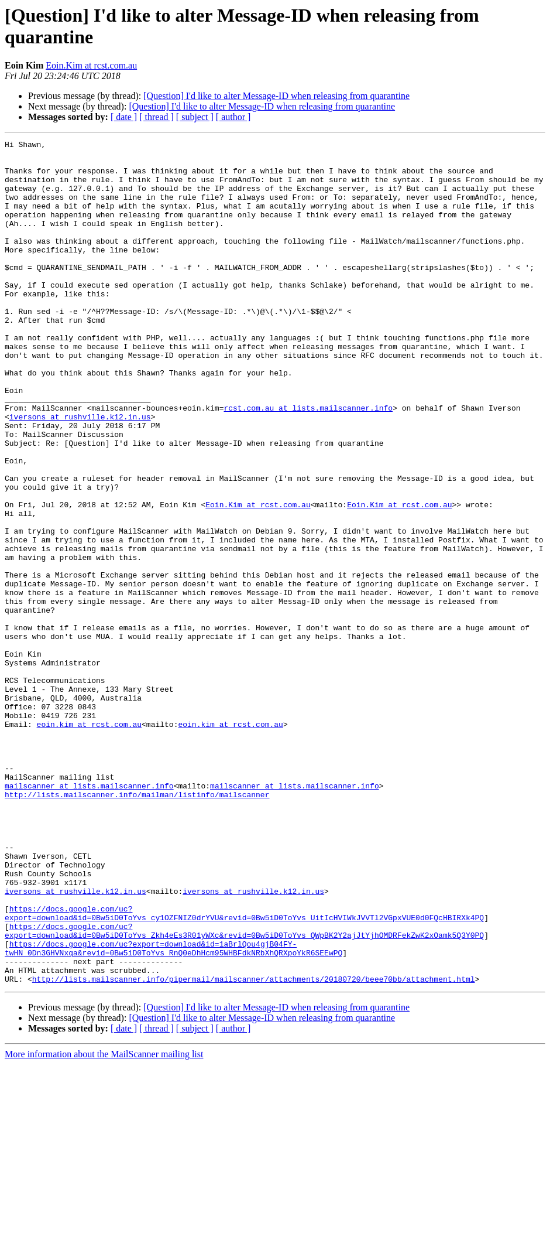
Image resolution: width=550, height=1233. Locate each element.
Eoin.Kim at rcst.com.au (91, 65)
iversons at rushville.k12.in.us (80, 472)
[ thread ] (156, 117)
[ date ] (124, 117)
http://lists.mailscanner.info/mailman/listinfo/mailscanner (137, 926)
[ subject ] (195, 117)
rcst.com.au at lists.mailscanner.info (308, 462)
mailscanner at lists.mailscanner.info (89, 915)
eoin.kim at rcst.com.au (89, 841)
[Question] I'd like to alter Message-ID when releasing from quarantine (276, 96)
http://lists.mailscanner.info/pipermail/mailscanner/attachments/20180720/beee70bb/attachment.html (253, 1147)
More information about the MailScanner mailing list (104, 1223)
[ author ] (233, 117)
